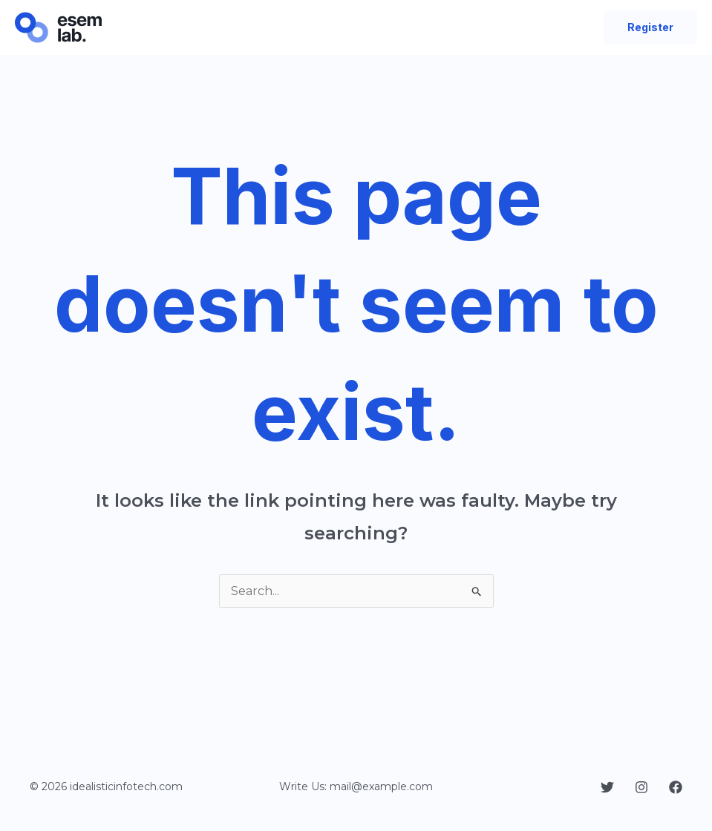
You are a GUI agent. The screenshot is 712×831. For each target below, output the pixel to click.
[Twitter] (607, 787)
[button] (650, 27)
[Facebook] (675, 787)
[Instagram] (641, 787)
